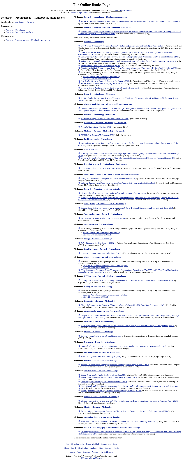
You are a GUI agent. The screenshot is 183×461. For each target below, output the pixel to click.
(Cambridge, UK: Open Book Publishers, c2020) (122, 305)
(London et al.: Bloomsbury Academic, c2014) (109, 377)
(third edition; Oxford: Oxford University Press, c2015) (119, 421)
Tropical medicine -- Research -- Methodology (102, 417)
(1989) (101, 253)
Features (86, 452)
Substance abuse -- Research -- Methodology (101, 397)
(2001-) (98, 135)
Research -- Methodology (15, 30)
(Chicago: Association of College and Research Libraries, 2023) (128, 158)
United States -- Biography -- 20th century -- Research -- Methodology (112, 428)
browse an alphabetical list (81, 13)
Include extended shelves (122, 10)
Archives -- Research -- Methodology (98, 224)
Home (66, 448)
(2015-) (96, 127)
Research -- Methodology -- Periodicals (99, 115)
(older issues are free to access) (105, 119)
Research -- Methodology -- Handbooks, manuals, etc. (105, 17)
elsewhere (30, 22)
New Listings (83, 448)
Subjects (108, 448)
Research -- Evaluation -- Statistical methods (102, 189)
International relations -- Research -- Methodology (104, 311)
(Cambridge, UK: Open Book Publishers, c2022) (130, 57)
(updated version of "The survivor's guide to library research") (130, 21)
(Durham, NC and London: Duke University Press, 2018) (127, 208)
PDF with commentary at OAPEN (96, 268)
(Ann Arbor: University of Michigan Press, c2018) (127, 326)
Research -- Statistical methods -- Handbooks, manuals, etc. (28, 40)
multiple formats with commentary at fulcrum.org (101, 77)
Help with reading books (75, 444)
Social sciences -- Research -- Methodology (101, 371)
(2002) (104, 382)
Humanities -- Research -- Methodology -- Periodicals (105, 123)
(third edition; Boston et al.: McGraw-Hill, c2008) (123, 346)
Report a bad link (92, 444)
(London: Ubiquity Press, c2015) (128, 61)
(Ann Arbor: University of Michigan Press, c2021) (124, 411)
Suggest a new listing (109, 444)
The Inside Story (107, 452)
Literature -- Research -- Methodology (99, 321)
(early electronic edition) (103, 83)
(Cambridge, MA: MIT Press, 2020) (100, 168)
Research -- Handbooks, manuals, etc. (20, 32)
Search (73, 448)
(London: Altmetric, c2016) (113, 193)
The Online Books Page (91, 4)
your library (19, 22)
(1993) (115, 365)
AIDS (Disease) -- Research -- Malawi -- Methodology (105, 204)
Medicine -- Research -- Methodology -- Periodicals (104, 131)
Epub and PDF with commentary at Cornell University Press (105, 266)
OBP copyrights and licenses (91, 458)
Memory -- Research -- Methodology (98, 332)
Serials (116, 448)
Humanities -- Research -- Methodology (99, 301)
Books (72, 452)
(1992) (108, 179)
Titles (101, 448)
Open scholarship (91, 149)
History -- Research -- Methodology (98, 286)
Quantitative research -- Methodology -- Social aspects (105, 164)
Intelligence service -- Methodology (98, 139)
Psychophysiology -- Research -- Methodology (102, 352)
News (79, 452)
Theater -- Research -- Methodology (98, 407)
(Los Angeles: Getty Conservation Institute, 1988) (118, 183)
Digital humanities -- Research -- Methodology (102, 257)
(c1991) (101, 66)
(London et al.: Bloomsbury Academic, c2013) (111, 391)
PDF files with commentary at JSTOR (97, 79)
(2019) (104, 375)
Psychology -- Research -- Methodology (99, 342)
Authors (93, 448)
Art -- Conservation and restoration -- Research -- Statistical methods (111, 174)
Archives (95, 452)
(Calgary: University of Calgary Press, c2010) (122, 46)
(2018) (105, 81)
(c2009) (97, 243)
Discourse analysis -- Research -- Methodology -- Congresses (108, 104)
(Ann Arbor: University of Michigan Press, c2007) (129, 401)
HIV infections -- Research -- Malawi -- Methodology (105, 276)
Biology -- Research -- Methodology (98, 239)
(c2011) (103, 218)
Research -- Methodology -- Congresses (99, 94)
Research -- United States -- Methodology (100, 360)
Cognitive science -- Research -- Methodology (102, 249)
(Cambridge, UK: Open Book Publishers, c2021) (129, 68)
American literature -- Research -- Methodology (103, 214)
